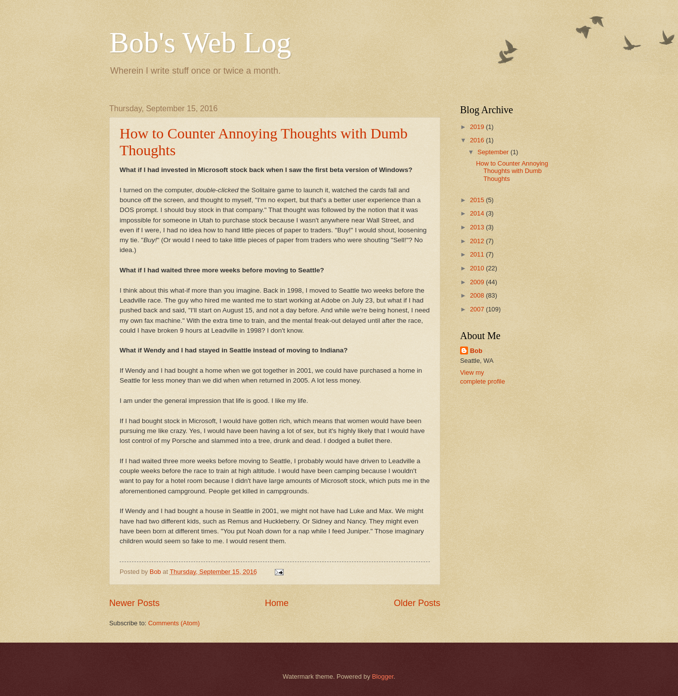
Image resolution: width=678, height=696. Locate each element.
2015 (478, 200)
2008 (478, 295)
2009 (478, 282)
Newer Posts (134, 603)
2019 (478, 126)
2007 (478, 309)
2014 (478, 213)
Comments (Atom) (174, 623)
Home (277, 603)
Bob (476, 350)
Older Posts (417, 603)
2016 (478, 140)
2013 (478, 227)
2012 (478, 241)
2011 (478, 254)
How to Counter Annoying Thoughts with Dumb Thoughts (512, 171)
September (493, 152)
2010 (478, 268)
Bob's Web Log (200, 42)
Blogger (383, 676)
